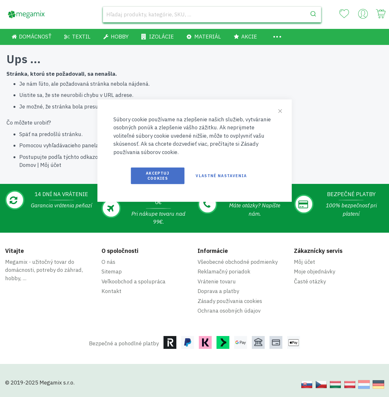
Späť (24, 134)
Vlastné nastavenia (221, 175)
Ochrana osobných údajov (229, 310)
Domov (27, 164)
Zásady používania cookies (230, 301)
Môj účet (50, 164)
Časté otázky (310, 281)
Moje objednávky (314, 271)
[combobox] (212, 14)
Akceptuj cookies (158, 176)
